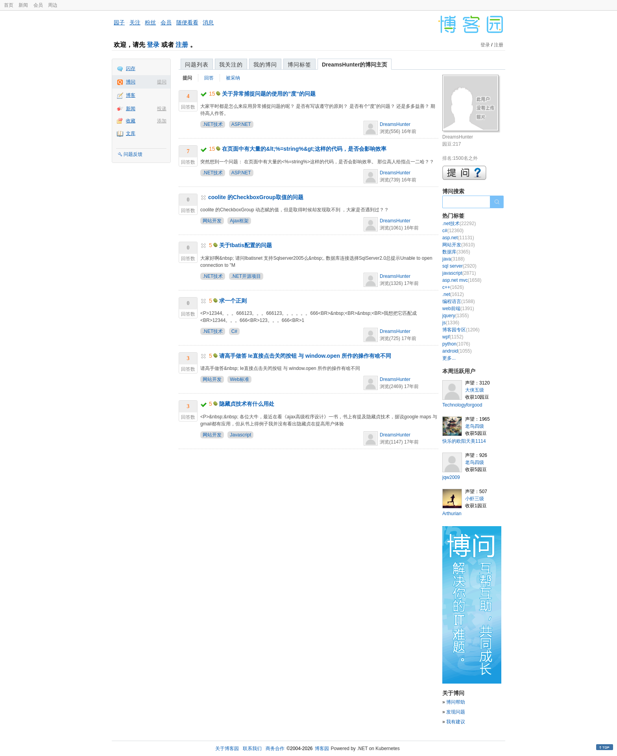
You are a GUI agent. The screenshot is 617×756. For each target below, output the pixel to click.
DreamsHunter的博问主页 (354, 64)
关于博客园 (227, 748)
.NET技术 (213, 124)
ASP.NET (241, 124)
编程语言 (458, 301)
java (453, 259)
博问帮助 (455, 702)
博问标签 (299, 64)
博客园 (322, 748)
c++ (453, 287)
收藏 (130, 121)
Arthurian (452, 513)
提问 (161, 82)
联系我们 (252, 748)
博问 (130, 82)
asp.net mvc (461, 280)
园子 (119, 22)
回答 (209, 78)
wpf (452, 337)
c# (453, 230)
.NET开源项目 (246, 276)
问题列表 (197, 64)
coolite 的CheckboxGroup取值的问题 (255, 197)
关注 (134, 22)
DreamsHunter (395, 124)
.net (453, 294)
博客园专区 (461, 330)
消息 (208, 22)
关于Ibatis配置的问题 (245, 245)
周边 (52, 5)
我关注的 (231, 64)
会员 (38, 5)
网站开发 (212, 221)
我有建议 (455, 722)
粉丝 (150, 22)
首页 (8, 5)
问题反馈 (133, 154)
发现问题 (455, 712)
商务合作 (275, 748)
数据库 (456, 252)
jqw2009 (451, 477)
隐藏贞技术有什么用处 (246, 404)
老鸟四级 (474, 426)
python (456, 344)
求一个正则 (233, 301)
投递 (161, 108)
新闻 (23, 5)
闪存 (130, 68)
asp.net (458, 237)
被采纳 (233, 78)
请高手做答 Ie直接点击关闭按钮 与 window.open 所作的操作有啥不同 (305, 356)
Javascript (240, 435)
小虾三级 (474, 498)
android (457, 351)
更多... (449, 358)
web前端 (458, 308)
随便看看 (187, 22)
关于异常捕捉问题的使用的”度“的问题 (269, 94)
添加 (161, 121)
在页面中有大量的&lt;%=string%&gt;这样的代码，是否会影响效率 (304, 149)
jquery (455, 315)
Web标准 (239, 379)
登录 (153, 44)
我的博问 (265, 64)
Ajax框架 (239, 221)
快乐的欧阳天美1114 (464, 441)
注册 (181, 44)
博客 (130, 95)
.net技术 (459, 223)
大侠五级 (474, 390)
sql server (459, 266)
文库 (130, 133)
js (450, 322)
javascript (459, 273)
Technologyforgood (462, 405)
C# (234, 331)
